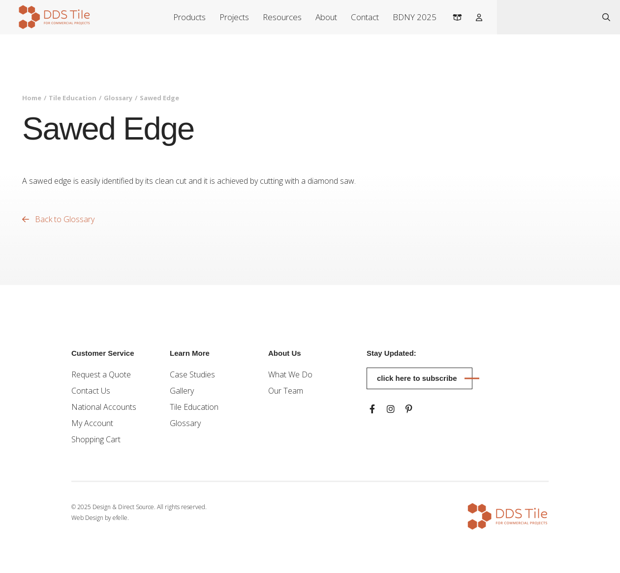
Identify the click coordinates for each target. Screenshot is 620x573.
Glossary (118, 97)
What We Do (290, 374)
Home (31, 97)
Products (189, 17)
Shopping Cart (96, 439)
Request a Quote (101, 374)
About (326, 17)
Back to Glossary (58, 219)
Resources (282, 17)
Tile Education (72, 97)
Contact (365, 17)
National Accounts (103, 406)
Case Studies (192, 374)
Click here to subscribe (417, 378)
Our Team (285, 390)
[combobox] (545, 17)
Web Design (87, 518)
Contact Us (90, 390)
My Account (92, 423)
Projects (234, 17)
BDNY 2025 (414, 17)
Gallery (182, 390)
